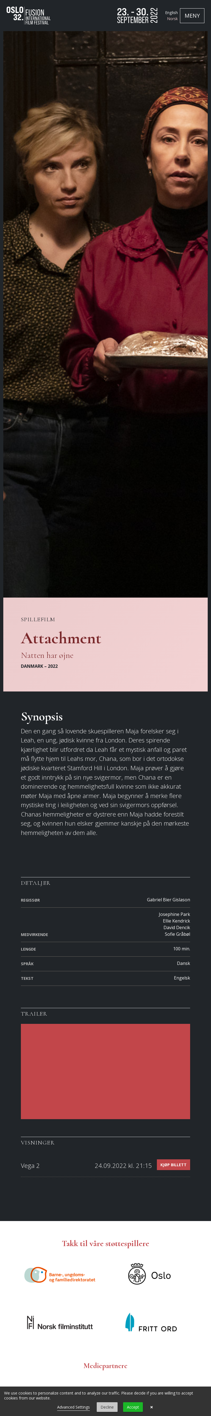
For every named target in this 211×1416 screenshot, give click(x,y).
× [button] (151, 1407)
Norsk (172, 18)
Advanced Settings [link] (73, 1407)
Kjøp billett (173, 1164)
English (171, 12)
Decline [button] (107, 1407)
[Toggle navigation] (192, 15)
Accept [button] (133, 1407)
